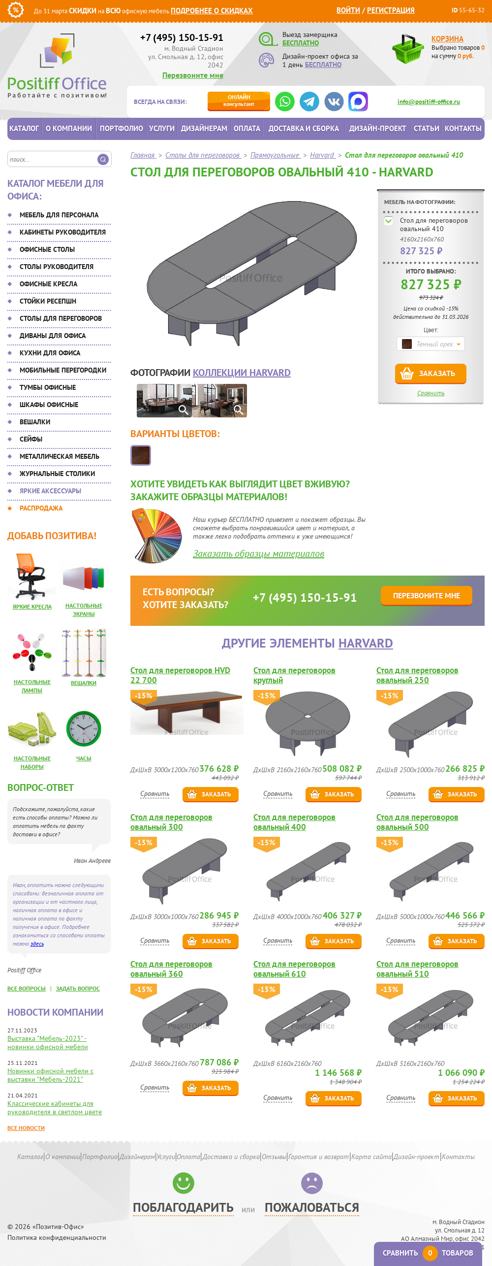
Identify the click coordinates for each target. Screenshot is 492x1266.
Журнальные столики (57, 473)
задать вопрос (78, 988)
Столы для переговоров (61, 318)
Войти (348, 10)
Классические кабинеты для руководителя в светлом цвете (54, 1107)
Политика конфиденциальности (56, 1237)
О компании (69, 128)
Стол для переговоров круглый (294, 675)
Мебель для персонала (59, 214)
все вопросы (26, 988)
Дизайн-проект (377, 128)
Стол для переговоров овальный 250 (417, 675)
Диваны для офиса (53, 335)
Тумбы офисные (48, 387)
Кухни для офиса (50, 352)
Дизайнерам (204, 128)
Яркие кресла (32, 606)
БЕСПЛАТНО (300, 42)
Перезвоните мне (192, 75)
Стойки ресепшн (48, 301)
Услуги (162, 128)
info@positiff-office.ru (429, 102)
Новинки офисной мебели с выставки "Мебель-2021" (50, 1075)
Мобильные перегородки (63, 370)
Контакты (463, 128)
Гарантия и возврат (318, 1156)
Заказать (437, 373)
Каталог (24, 128)
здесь (37, 943)
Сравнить (431, 393)
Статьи (426, 128)
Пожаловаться (312, 1207)
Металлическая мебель (59, 456)
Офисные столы (47, 249)
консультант (239, 100)
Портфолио (121, 128)
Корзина (447, 38)
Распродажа (41, 508)
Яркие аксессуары (50, 490)
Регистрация (391, 10)
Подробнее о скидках (212, 10)
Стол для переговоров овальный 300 (171, 822)
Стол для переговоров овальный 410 (434, 224)
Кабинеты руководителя (63, 232)
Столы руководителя (56, 266)
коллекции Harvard (242, 372)
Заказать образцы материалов (258, 553)
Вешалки (35, 421)
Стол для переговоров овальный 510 (417, 969)
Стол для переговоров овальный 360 (171, 969)
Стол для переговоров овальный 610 (294, 969)
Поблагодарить (183, 1207)
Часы (84, 758)
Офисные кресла (48, 283)
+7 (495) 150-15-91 (181, 37)
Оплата (247, 128)
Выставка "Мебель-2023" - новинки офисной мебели (47, 1042)
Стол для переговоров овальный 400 (294, 822)
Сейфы (31, 439)
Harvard (365, 643)
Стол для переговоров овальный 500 (417, 822)
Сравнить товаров (428, 1253)
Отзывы (274, 1156)
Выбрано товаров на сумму (458, 51)
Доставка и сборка (304, 128)
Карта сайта (371, 1156)
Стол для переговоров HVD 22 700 (180, 675)
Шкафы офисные (49, 404)
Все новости (26, 1127)
